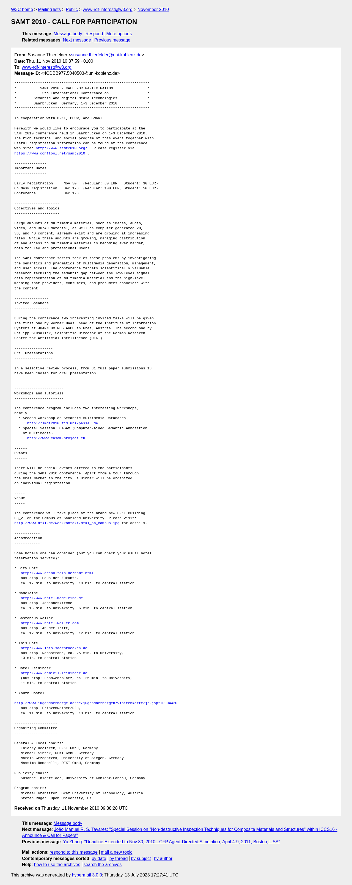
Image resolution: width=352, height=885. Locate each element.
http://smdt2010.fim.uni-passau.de (62, 423)
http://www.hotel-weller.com (50, 623)
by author (163, 858)
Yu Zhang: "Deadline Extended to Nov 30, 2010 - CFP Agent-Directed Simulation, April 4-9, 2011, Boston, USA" (171, 841)
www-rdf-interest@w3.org (108, 9)
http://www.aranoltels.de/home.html (57, 573)
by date (99, 858)
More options (119, 33)
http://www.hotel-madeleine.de (52, 598)
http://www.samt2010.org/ (61, 148)
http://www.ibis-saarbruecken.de (54, 648)
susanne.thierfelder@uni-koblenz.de (106, 54)
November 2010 (153, 9)
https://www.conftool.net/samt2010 (49, 153)
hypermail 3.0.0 (87, 875)
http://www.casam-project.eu (56, 438)
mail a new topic (117, 852)
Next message (77, 40)
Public (72, 9)
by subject (141, 858)
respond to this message (73, 852)
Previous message (112, 40)
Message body (68, 33)
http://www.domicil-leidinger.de (54, 673)
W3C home (22, 9)
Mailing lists (49, 9)
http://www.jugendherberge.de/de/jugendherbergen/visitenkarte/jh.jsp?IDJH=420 (95, 703)
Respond (94, 33)
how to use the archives (57, 864)
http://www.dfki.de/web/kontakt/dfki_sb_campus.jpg (66, 523)
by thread (118, 858)
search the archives (103, 864)
